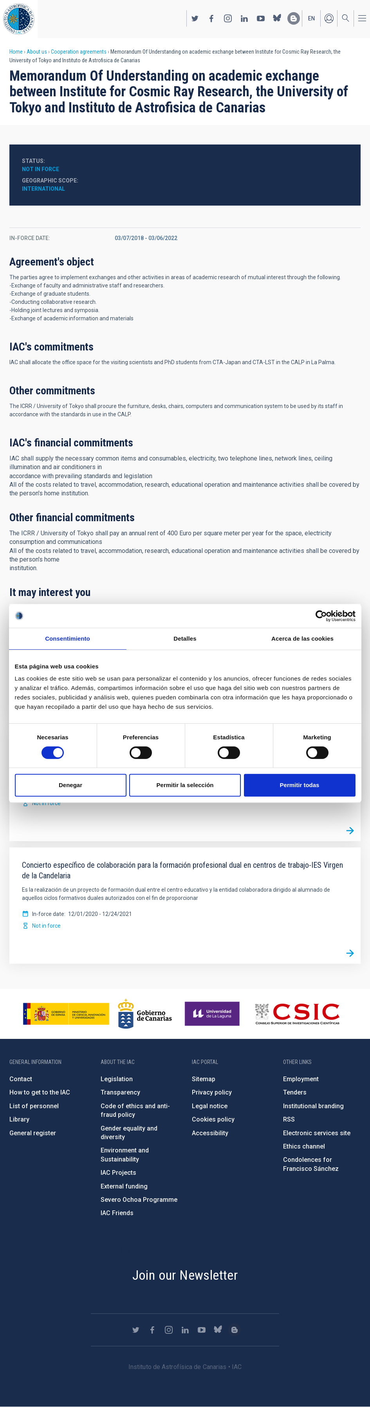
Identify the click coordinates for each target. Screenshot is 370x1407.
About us (37, 52)
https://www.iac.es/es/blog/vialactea (293, 18)
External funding (124, 1186)
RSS (289, 1119)
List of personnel (34, 1106)
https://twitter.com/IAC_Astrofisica (195, 18)
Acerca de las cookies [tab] (302, 638)
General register (32, 1133)
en (311, 18)
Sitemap (203, 1079)
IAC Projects (118, 1172)
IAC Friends (117, 1213)
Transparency (120, 1092)
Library (19, 1119)
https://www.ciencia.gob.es (66, 1013)
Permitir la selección (185, 785)
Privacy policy (212, 1092)
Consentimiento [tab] (67, 638)
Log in (329, 18)
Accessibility (210, 1133)
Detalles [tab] (184, 638)
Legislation (117, 1079)
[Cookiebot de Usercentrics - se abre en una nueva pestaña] (321, 616)
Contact (20, 1079)
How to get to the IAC (39, 1092)
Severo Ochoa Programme (139, 1199)
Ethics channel (304, 1146)
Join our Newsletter (185, 1275)
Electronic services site (316, 1133)
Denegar (70, 785)
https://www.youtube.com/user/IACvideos (261, 18)
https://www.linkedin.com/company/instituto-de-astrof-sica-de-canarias (244, 18)
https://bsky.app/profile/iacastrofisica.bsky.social (277, 18)
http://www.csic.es (297, 1014)
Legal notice (209, 1106)
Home (16, 52)
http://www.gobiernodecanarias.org (144, 1014)
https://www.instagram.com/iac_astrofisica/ (228, 18)
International (43, 189)
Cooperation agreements (78, 52)
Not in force (40, 169)
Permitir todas (299, 785)
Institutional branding (313, 1106)
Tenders (295, 1092)
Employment (301, 1079)
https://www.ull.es (213, 1014)
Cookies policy (213, 1119)
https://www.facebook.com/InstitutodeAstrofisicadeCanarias (211, 18)
